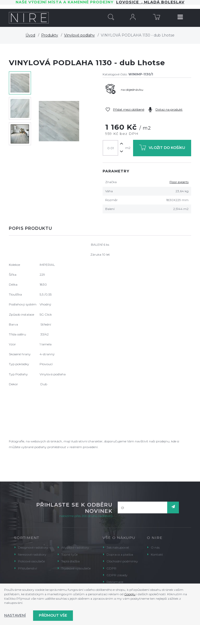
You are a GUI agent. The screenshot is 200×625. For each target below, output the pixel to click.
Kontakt (157, 554)
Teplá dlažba (70, 561)
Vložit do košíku (162, 148)
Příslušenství (27, 568)
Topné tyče (69, 554)
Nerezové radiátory (32, 554)
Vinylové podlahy (79, 35)
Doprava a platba (120, 554)
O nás (155, 547)
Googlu (129, 594)
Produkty (49, 35)
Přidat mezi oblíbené (128, 109)
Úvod (30, 35)
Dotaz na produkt (169, 109)
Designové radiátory (33, 547)
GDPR (111, 568)
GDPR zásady (117, 575)
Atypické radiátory (75, 547)
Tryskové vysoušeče (76, 568)
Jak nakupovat (118, 547)
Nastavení (15, 615)
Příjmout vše (53, 615)
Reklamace (115, 582)
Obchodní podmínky (122, 561)
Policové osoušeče (31, 561)
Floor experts (179, 182)
